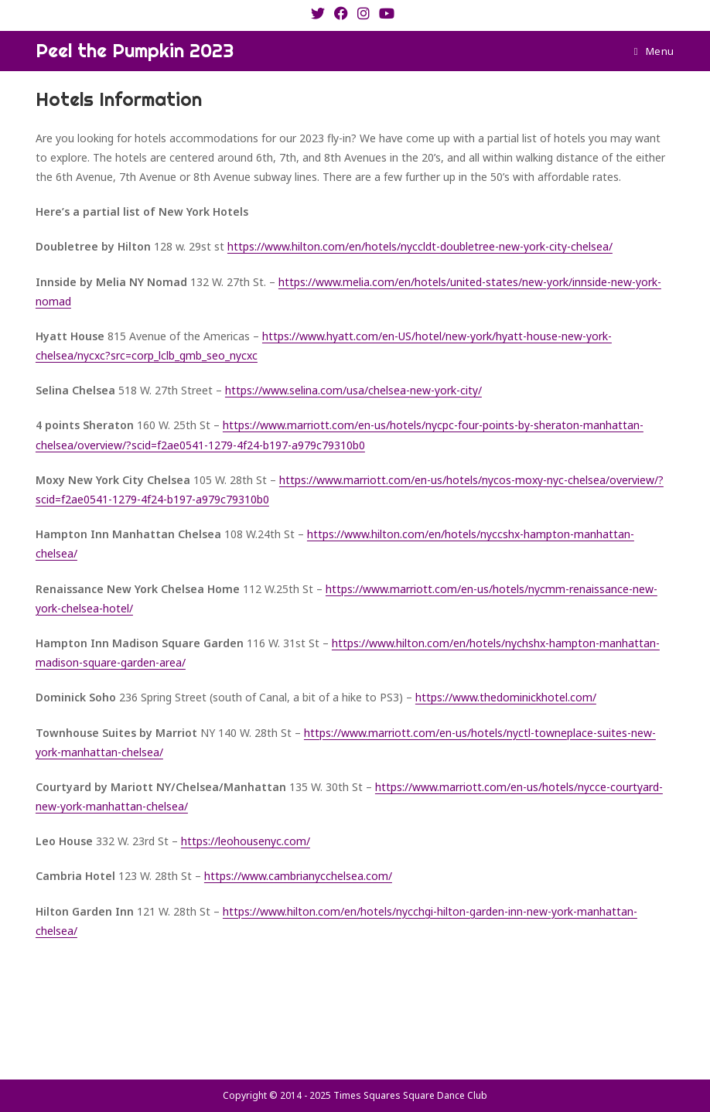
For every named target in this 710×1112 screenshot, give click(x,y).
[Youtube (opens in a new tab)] (386, 13)
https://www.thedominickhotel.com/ (505, 697)
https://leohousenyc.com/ (245, 841)
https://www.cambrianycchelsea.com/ (298, 875)
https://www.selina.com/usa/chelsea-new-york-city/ (353, 390)
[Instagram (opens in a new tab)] (363, 13)
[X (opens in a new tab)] (320, 13)
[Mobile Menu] (654, 51)
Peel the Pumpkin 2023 (135, 50)
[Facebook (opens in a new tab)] (341, 13)
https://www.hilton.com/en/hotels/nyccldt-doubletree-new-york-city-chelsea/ (420, 246)
